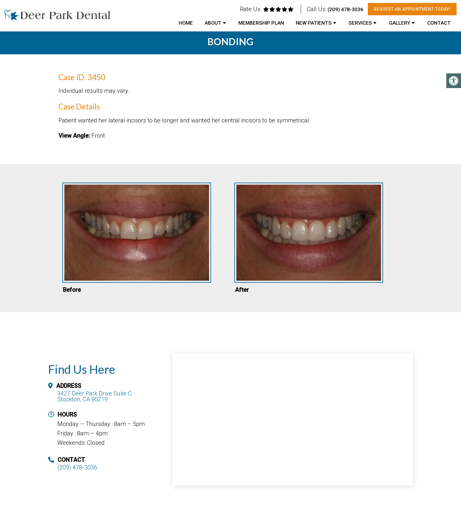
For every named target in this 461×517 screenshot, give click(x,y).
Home (186, 23)
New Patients (314, 23)
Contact (439, 23)
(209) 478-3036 (345, 9)
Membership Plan (261, 23)
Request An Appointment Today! (412, 9)
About (213, 23)
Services (360, 23)
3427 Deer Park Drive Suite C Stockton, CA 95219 (94, 396)
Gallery (399, 23)
